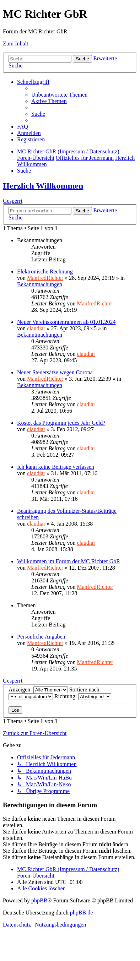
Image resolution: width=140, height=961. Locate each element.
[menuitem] (59, 95)
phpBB (39, 900)
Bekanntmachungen (39, 284)
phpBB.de (81, 913)
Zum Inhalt (15, 43)
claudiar (36, 328)
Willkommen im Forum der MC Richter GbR (68, 561)
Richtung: (82, 696)
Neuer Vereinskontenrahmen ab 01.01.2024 (66, 322)
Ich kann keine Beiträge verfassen (55, 467)
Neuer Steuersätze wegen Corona (55, 372)
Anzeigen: (38, 689)
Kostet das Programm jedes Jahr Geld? (61, 423)
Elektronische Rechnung (45, 271)
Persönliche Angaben (41, 637)
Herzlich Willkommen (43, 185)
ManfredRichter (45, 278)
